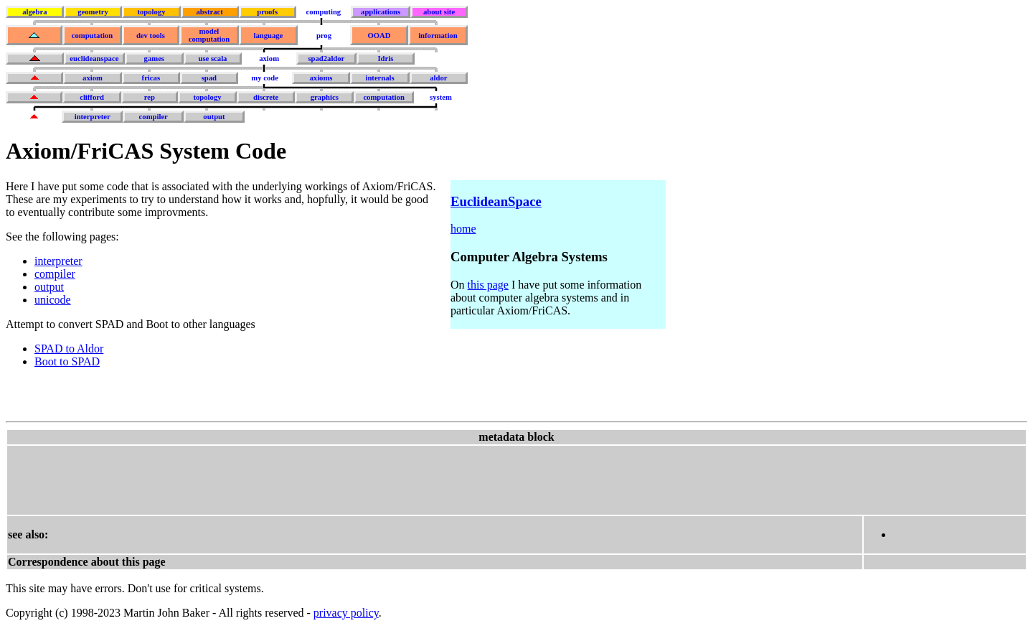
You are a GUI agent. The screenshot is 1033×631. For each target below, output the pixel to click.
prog (323, 35)
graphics (325, 97)
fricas (151, 78)
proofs (267, 12)
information (437, 35)
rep (149, 97)
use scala (212, 58)
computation (92, 35)
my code (264, 78)
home (463, 229)
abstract (209, 12)
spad (209, 78)
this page (488, 285)
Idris (385, 58)
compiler (153, 117)
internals (379, 78)
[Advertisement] (269, 479)
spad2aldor (326, 58)
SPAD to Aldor (68, 348)
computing (323, 12)
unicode (52, 300)
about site (439, 12)
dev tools (150, 35)
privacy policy (346, 613)
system (441, 97)
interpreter (92, 117)
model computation (209, 35)
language (268, 35)
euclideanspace (94, 58)
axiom (269, 58)
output (214, 117)
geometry (92, 12)
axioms (320, 78)
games (154, 58)
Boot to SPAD (67, 361)
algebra (34, 12)
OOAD (378, 35)
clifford (92, 97)
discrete (265, 97)
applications (380, 12)
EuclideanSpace (496, 201)
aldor (438, 78)
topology (151, 12)
